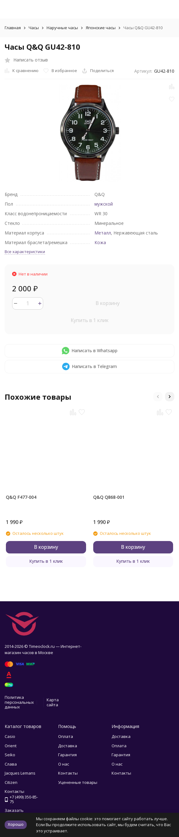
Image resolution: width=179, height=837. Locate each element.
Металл (102, 233)
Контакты (68, 773)
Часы (34, 27)
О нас (63, 764)
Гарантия (67, 754)
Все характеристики (25, 251)
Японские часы (101, 27)
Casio (10, 736)
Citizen (11, 782)
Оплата (65, 736)
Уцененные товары (77, 782)
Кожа (100, 242)
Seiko (10, 754)
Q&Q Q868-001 (109, 497)
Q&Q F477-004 (21, 497)
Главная (13, 27)
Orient (10, 745)
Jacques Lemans (20, 773)
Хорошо (16, 824)
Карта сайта (53, 702)
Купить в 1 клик (89, 320)
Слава (11, 764)
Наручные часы (62, 27)
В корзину (107, 303)
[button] (158, 396)
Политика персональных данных (19, 702)
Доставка (67, 745)
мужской (103, 204)
